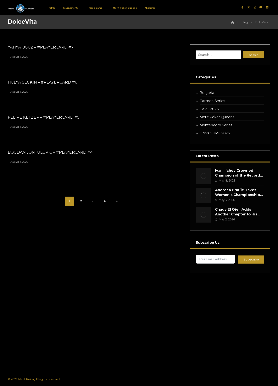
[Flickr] (267, 7)
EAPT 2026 (209, 109)
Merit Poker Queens (217, 117)
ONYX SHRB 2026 (215, 133)
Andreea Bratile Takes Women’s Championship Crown (237, 195)
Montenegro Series (216, 125)
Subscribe (251, 259)
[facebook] (242, 7)
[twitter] (248, 7)
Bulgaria (207, 93)
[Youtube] (261, 7)
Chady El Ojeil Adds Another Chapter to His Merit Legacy (236, 214)
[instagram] (255, 7)
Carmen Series (212, 101)
